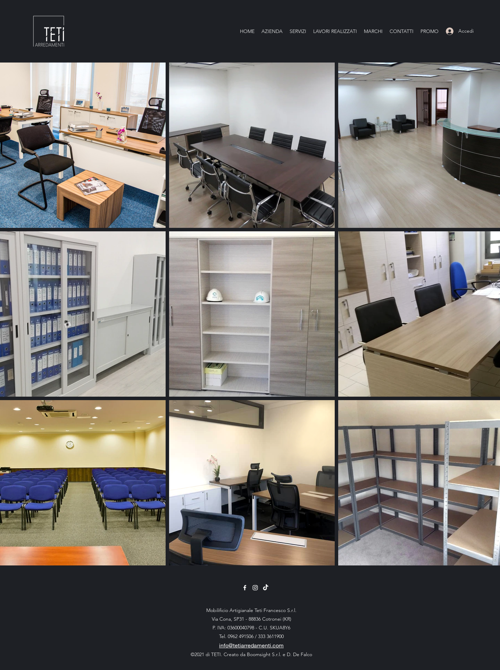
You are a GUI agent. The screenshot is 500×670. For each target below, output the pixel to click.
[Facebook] (244, 587)
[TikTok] (265, 587)
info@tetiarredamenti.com (251, 645)
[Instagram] (255, 587)
